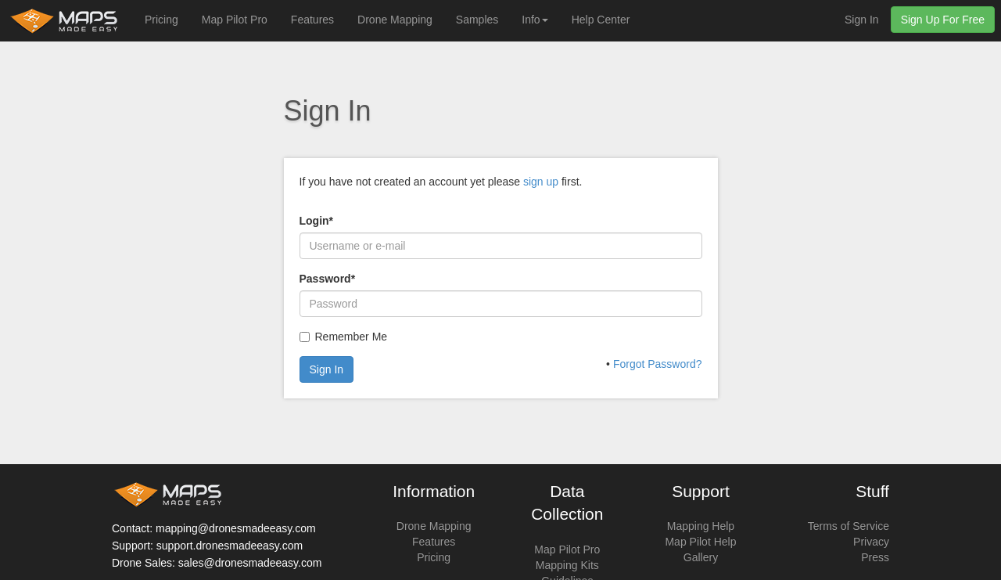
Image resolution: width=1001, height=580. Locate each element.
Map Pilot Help (700, 541)
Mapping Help (700, 526)
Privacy (871, 541)
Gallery (700, 557)
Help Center (601, 19)
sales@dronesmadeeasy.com (250, 563)
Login (317, 220)
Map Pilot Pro (234, 19)
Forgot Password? (657, 364)
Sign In (862, 19)
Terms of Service (848, 526)
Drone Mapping (394, 19)
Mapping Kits (567, 565)
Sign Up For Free (943, 19)
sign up (540, 181)
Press (875, 557)
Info (534, 19)
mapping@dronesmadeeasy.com (236, 528)
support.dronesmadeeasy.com (229, 545)
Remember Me (351, 336)
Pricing (161, 19)
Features (312, 19)
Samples (477, 19)
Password (328, 278)
